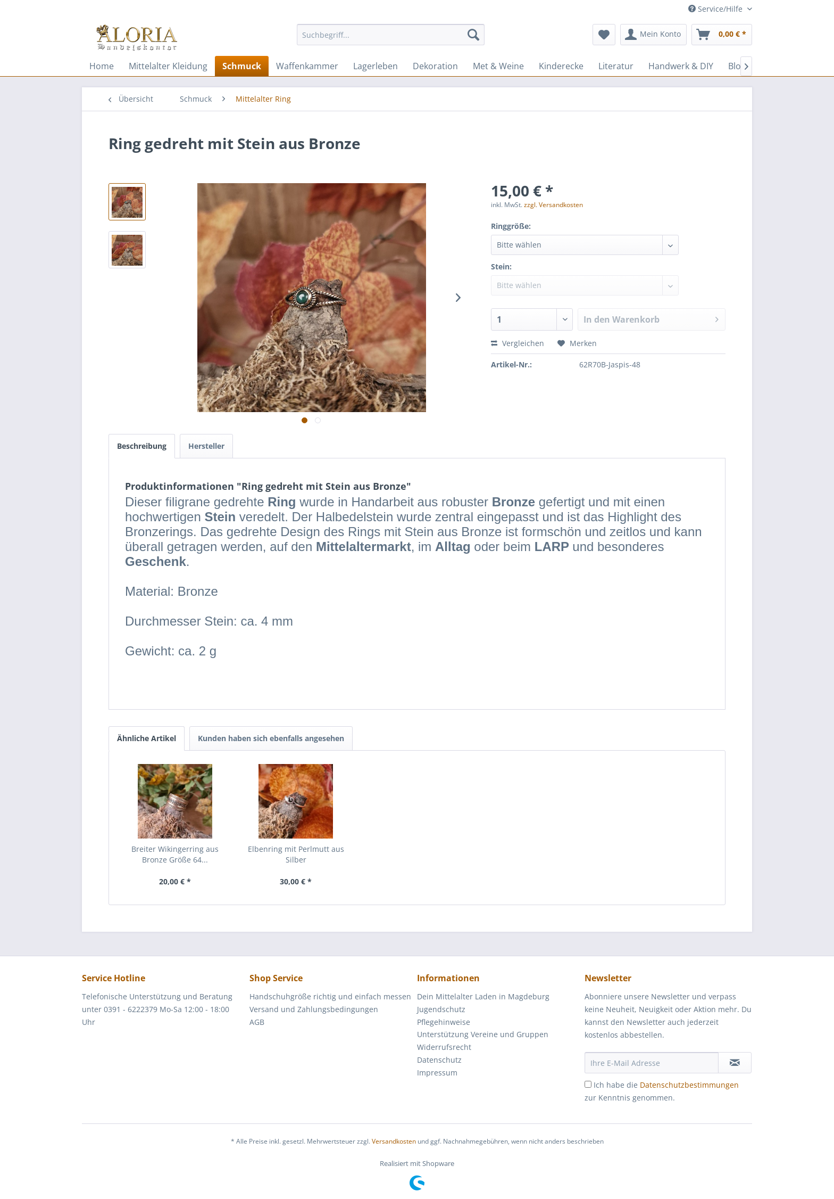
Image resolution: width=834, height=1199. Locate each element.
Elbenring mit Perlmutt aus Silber (296, 854)
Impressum (437, 1072)
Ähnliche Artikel (146, 738)
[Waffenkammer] (307, 66)
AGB (256, 1022)
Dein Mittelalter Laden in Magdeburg (483, 996)
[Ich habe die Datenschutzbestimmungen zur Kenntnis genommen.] (588, 1084)
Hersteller (206, 446)
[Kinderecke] (561, 66)
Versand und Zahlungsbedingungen (313, 1009)
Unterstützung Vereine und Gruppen (482, 1034)
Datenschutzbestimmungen (689, 1085)
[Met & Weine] (498, 66)
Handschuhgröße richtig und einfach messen (330, 996)
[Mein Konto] (653, 34)
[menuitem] (391, 39)
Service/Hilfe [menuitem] (716, 9)
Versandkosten (394, 1141)
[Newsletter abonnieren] (735, 1062)
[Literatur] (616, 66)
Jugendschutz (441, 1009)
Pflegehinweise (443, 1022)
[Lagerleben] (375, 66)
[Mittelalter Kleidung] (168, 66)
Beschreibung (141, 446)
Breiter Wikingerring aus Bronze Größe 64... (175, 854)
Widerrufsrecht (444, 1047)
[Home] (101, 66)
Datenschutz (439, 1060)
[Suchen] (473, 34)
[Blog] (737, 66)
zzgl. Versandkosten (553, 204)
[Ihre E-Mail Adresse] (652, 1062)
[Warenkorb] (721, 34)
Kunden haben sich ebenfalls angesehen (271, 738)
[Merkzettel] (604, 34)
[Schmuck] (242, 66)
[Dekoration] (435, 66)
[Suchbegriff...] (391, 34)
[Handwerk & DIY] (681, 66)
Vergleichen (517, 343)
